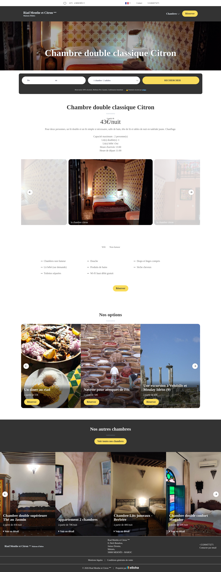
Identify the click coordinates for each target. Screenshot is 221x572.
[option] (111, 192)
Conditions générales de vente (120, 560)
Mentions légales (95, 560)
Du (28, 80)
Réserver (190, 13)
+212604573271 (205, 544)
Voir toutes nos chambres (110, 441)
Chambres (173, 13)
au (56, 80)
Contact (100, 288)
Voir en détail (11, 531)
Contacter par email (206, 547)
